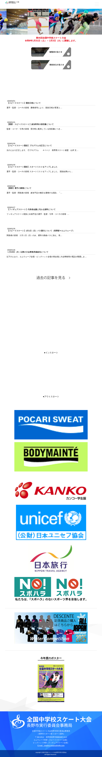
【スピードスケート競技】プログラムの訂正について (29, 145)
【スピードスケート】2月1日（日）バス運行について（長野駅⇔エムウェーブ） (40, 231)
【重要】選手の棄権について (19, 188)
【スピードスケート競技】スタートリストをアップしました (32, 167)
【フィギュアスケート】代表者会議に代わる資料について (31, 209)
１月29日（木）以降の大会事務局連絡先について (27, 252)
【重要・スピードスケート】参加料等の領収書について (30, 124)
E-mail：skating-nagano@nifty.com (51, 745)
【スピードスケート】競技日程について (24, 103)
